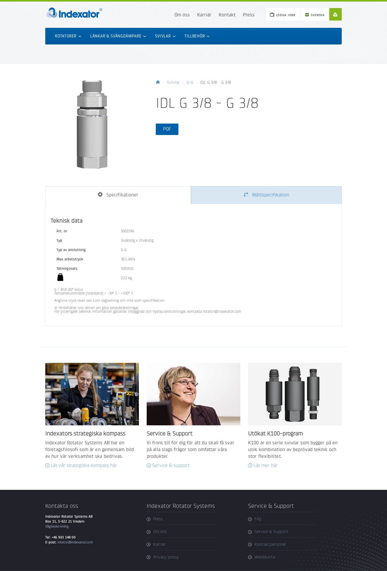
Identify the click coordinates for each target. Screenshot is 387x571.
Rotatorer (68, 36)
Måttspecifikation (266, 195)
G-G (190, 82)
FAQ (258, 518)
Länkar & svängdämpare (118, 36)
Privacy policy (165, 557)
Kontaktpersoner (270, 544)
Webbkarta (265, 557)
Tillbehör (197, 36)
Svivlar (165, 36)
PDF (167, 129)
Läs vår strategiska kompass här (84, 465)
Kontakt (227, 15)
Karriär (204, 15)
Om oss (182, 15)
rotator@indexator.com (75, 542)
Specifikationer (118, 195)
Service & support (171, 465)
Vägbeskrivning (57, 526)
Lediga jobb (285, 15)
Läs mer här (266, 465)
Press (249, 15)
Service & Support (271, 531)
